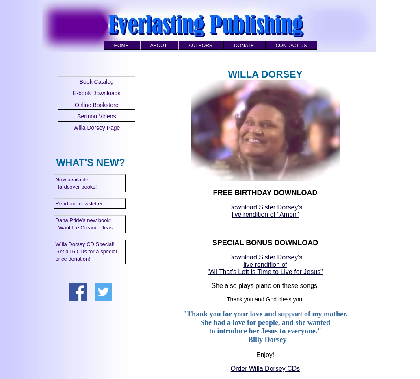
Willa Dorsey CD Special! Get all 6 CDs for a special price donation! (86, 251)
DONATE (244, 45)
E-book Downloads (97, 93)
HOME (121, 45)
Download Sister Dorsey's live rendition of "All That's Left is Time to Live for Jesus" (265, 264)
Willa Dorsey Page (96, 127)
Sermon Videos (96, 116)
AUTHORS (200, 45)
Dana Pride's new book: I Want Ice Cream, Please (86, 224)
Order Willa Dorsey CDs (265, 368)
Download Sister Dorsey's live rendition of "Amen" (265, 211)
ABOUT (158, 45)
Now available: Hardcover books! (76, 183)
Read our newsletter (79, 203)
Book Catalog (97, 81)
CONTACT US (291, 45)
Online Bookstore (96, 105)
